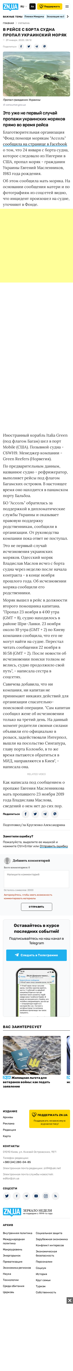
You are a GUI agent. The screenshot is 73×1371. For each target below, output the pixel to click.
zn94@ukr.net (52, 1168)
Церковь (8, 1292)
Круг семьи (43, 1280)
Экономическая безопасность (46, 1253)
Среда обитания (13, 1286)
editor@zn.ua (11, 1178)
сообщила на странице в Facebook (35, 143)
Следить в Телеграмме (36, 955)
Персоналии (44, 1261)
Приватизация (12, 1261)
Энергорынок (12, 1255)
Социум (41, 1268)
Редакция (9, 1130)
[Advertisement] (36, 246)
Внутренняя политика (17, 1233)
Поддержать (50, 6)
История (41, 1274)
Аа (32, 6)
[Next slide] (67, 16)
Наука (7, 1274)
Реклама (8, 1123)
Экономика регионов (17, 1267)
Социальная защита (49, 1233)
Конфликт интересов (50, 1245)
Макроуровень (12, 1249)
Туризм (41, 1286)
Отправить (36, 906)
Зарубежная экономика (52, 1239)
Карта (7, 1136)
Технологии (11, 1280)
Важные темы (13, 16)
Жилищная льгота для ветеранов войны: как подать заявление (26, 1082)
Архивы (8, 1117)
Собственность (46, 1292)
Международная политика (14, 1241)
